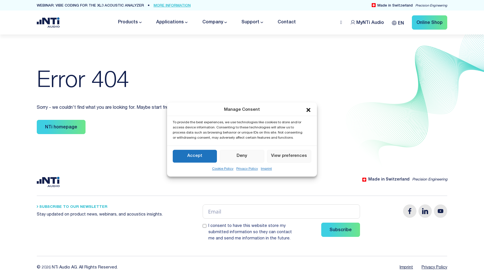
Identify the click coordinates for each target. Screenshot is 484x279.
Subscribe (341, 230)
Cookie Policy (222, 169)
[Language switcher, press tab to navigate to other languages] (398, 22)
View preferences (289, 156)
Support (250, 22)
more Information (172, 6)
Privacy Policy (247, 169)
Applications (170, 22)
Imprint (266, 169)
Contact (287, 22)
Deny (242, 156)
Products (128, 22)
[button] (308, 110)
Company (212, 22)
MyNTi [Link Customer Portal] (370, 23)
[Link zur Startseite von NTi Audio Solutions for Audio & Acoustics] (48, 22)
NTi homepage (61, 127)
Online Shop (429, 23)
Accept (194, 156)
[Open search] (341, 22)
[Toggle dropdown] (140, 22)
